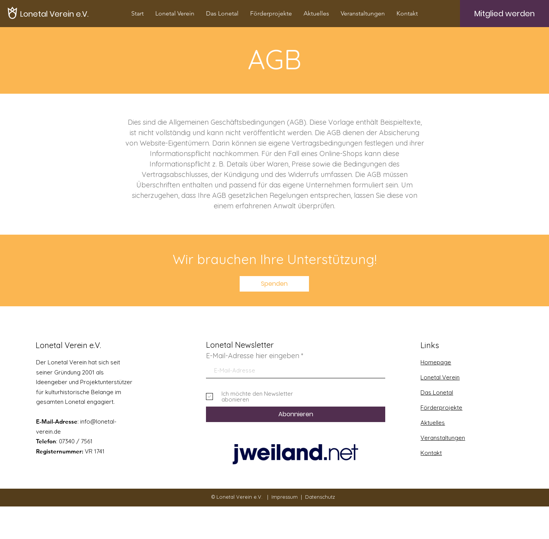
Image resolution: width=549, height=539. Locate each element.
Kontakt (431, 453)
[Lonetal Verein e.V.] (54, 13)
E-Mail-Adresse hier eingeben (252, 355)
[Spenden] (274, 284)
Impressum (284, 497)
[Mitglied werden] (504, 13)
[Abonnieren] (295, 414)
